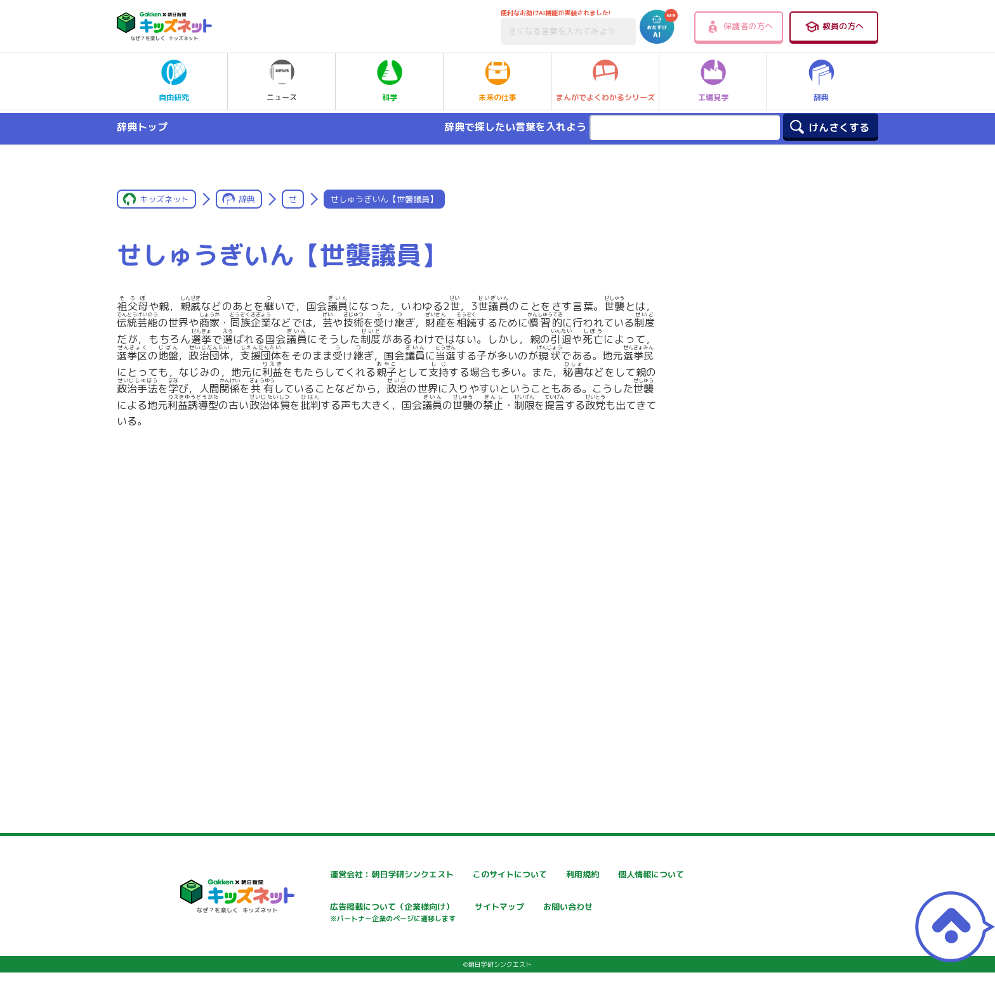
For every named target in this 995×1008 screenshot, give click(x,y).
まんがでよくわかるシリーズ (605, 81)
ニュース (282, 81)
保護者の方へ (739, 26)
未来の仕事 (497, 81)
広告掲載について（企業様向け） (509, 914)
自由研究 (174, 81)
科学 (389, 81)
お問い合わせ (317, 953)
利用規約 (613, 875)
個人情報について (326, 908)
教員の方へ (834, 26)
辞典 (821, 81)
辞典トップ (142, 127)
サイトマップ (622, 908)
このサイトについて (483, 875)
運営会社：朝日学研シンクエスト (357, 875)
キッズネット (164, 199)
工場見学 (713, 81)
